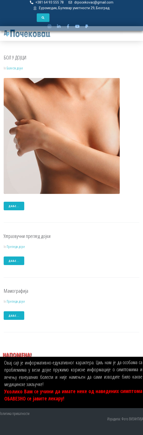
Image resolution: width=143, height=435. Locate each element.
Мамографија (16, 290)
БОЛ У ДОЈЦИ (15, 57)
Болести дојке (15, 68)
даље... (14, 206)
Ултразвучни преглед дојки (27, 236)
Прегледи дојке (16, 246)
